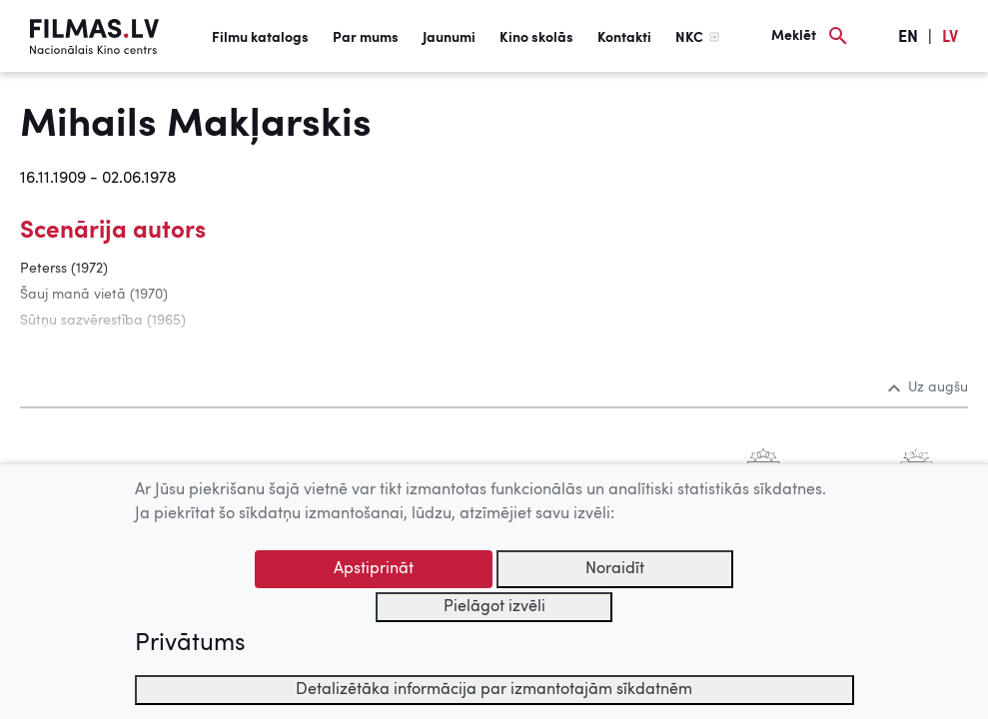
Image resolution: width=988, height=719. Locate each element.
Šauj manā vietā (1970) (94, 295)
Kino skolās (536, 38)
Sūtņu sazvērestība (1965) (103, 321)
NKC (689, 38)
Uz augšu (928, 387)
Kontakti (624, 38)
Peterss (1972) (64, 269)
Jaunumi (449, 38)
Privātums (190, 644)
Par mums (366, 38)
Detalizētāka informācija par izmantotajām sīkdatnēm (494, 690)
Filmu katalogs (260, 38)
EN (908, 38)
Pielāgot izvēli (494, 607)
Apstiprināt (374, 569)
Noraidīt (614, 569)
